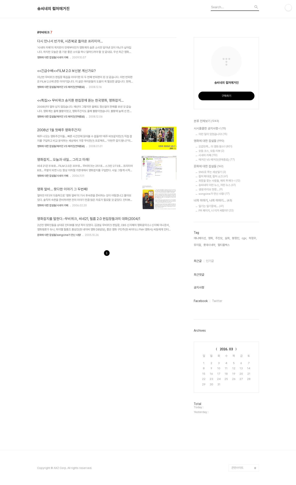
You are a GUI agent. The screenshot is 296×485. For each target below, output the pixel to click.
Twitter (217, 301)
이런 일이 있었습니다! (213, 134)
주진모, (219, 238)
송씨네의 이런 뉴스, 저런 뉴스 (217, 185)
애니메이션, (200, 238)
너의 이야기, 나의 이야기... (213, 200)
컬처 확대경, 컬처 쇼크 (213, 176)
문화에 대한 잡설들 (208, 166)
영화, (211, 238)
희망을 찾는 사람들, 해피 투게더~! (219, 180)
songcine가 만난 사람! (214, 193)
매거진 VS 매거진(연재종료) (217, 159)
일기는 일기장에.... (211, 206)
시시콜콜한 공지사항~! (210, 128)
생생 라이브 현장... (211, 189)
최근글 (198, 261)
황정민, (236, 238)
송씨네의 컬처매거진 (53, 9)
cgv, (244, 238)
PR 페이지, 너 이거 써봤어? (216, 210)
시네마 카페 (208, 155)
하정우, (253, 238)
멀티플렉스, (224, 245)
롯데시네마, (209, 245)
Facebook (201, 301)
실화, (227, 238)
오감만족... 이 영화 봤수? (215, 146)
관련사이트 (237, 467)
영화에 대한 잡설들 (209, 141)
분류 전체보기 (206, 121)
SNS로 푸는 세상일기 (212, 172)
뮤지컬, (198, 245)
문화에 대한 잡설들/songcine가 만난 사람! (59, 235)
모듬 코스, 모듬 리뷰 (211, 151)
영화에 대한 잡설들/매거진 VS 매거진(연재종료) (61, 87)
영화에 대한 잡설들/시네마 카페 (52, 57)
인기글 (210, 261)
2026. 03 (226, 349)
